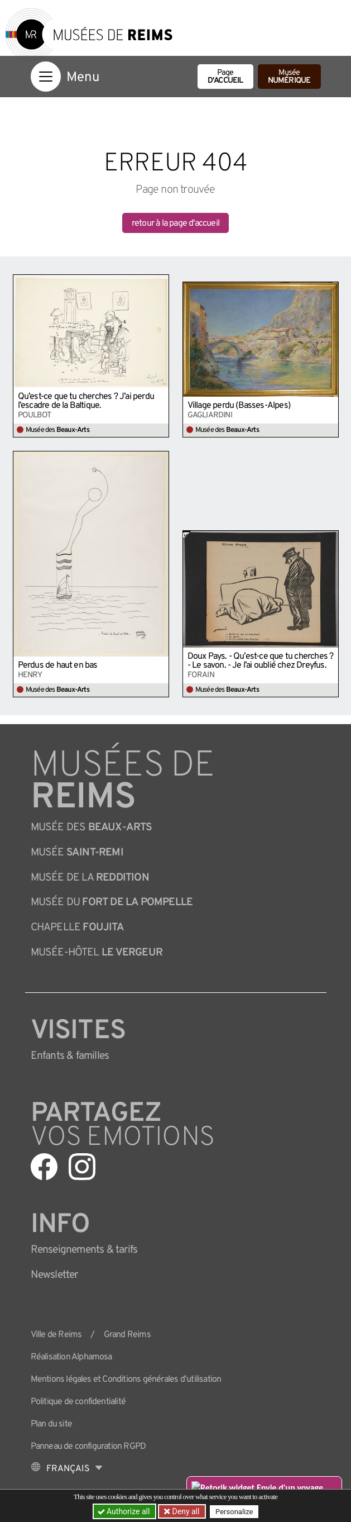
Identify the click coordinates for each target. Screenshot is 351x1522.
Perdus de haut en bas (58, 665)
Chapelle (77, 927)
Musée (289, 77)
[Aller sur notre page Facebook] (44, 1166)
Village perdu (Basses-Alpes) (239, 405)
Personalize (234, 1511)
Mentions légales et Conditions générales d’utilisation (126, 1379)
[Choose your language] (67, 1469)
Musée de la (90, 877)
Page (225, 77)
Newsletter (54, 1275)
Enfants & (70, 1056)
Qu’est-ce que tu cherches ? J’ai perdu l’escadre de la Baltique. (86, 401)
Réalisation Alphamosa (71, 1357)
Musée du (112, 902)
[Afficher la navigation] (46, 76)
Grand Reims (127, 1334)
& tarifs (84, 1250)
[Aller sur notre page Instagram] (82, 1166)
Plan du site (51, 1424)
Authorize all (124, 1511)
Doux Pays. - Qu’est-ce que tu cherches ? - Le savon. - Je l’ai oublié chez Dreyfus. (260, 661)
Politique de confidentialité (78, 1401)
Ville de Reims (56, 1334)
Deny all (184, 1511)
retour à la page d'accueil (175, 223)
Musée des (91, 827)
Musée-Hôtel (96, 952)
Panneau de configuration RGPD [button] (88, 1446)
